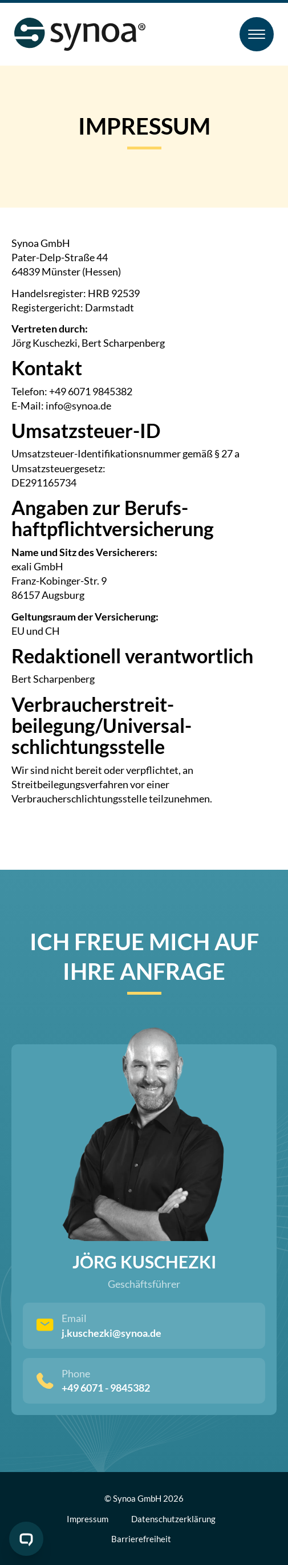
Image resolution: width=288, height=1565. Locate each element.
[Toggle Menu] (257, 34)
